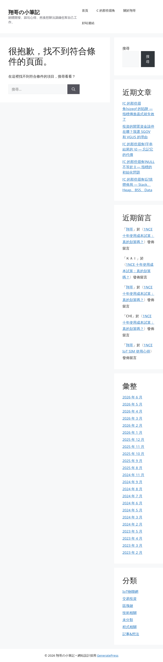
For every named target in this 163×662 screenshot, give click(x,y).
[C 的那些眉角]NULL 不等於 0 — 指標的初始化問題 (138, 167)
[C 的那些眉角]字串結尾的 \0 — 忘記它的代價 (137, 149)
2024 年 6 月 (132, 503)
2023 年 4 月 (132, 538)
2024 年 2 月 (132, 524)
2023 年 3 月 (132, 545)
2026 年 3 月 (132, 418)
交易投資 (129, 598)
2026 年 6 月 (132, 397)
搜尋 (126, 48)
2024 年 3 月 (132, 517)
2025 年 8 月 (132, 467)
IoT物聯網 (130, 591)
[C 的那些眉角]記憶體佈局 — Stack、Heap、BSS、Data (137, 184)
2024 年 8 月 (132, 489)
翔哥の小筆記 (24, 12)
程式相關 (129, 626)
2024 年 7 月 (132, 496)
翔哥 (129, 229)
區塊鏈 (127, 605)
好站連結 (88, 23)
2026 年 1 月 (132, 432)
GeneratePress (107, 655)
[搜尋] (73, 89)
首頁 (85, 10)
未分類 (127, 619)
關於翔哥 (129, 10)
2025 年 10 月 (133, 453)
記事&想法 (130, 633)
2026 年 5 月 (132, 404)
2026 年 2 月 (132, 425)
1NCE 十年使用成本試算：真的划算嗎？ (138, 235)
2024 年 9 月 (132, 481)
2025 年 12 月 (133, 439)
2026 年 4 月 (132, 411)
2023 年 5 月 (132, 531)
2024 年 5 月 (132, 510)
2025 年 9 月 (132, 460)
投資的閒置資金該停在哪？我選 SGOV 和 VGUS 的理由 (138, 131)
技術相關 (129, 612)
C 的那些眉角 (105, 10)
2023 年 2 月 (132, 552)
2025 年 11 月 (133, 446)
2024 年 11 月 (133, 474)
